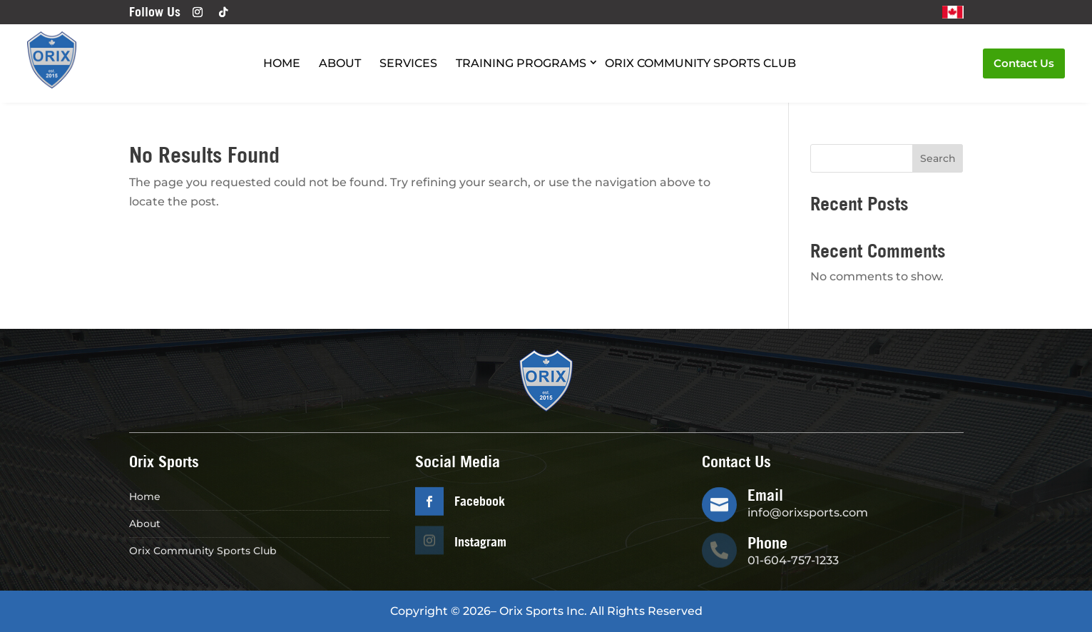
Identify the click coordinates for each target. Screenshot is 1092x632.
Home (281, 63)
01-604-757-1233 (793, 560)
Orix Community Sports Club (700, 63)
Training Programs (521, 63)
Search (938, 158)
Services (408, 63)
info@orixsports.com (807, 512)
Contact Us (1024, 63)
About (340, 63)
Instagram (480, 542)
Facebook (479, 501)
